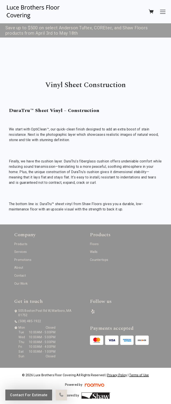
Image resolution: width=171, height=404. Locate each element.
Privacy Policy (117, 375)
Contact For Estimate (28, 395)
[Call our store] (61, 395)
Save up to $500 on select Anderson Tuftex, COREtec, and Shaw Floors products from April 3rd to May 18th (76, 30)
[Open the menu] (163, 12)
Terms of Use (139, 375)
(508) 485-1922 (29, 321)
